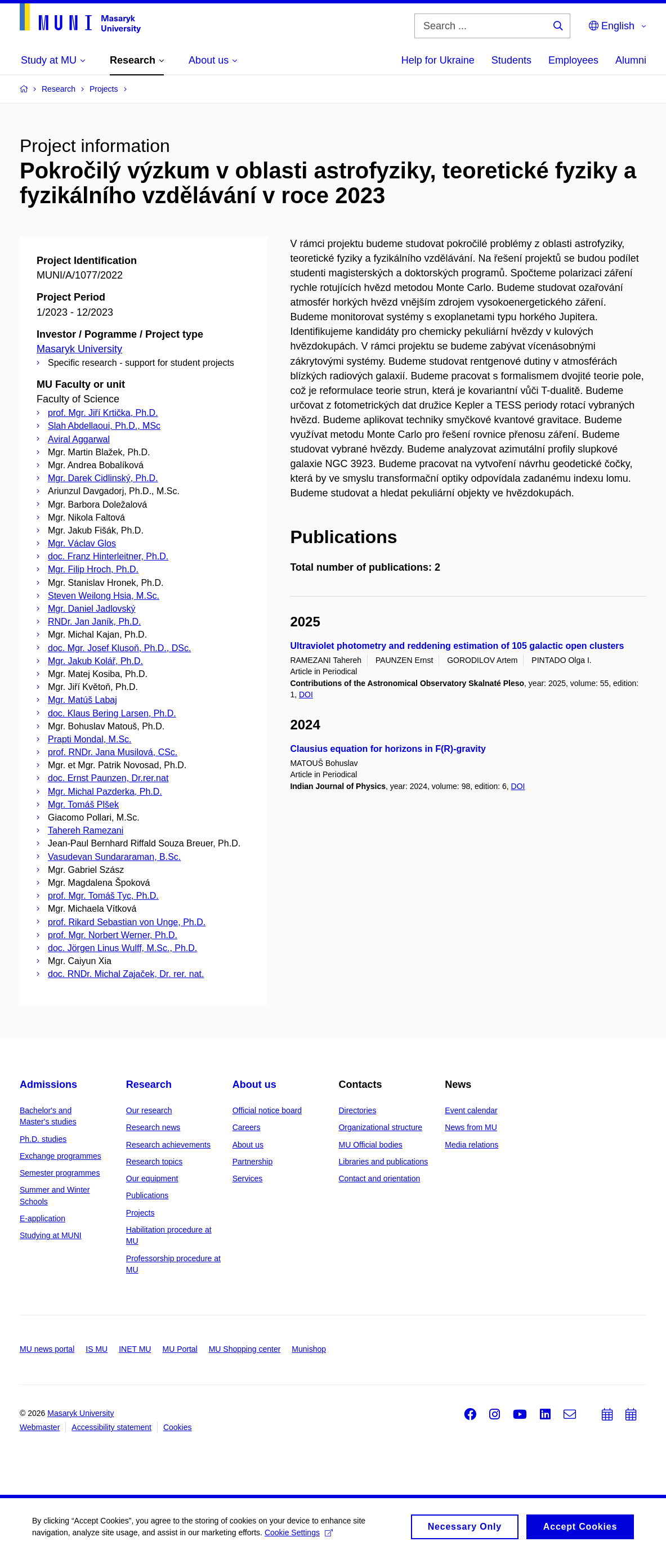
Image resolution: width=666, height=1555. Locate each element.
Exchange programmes (60, 1155)
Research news (153, 1127)
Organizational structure (380, 1127)
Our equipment (152, 1178)
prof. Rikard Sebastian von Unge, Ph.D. (126, 922)
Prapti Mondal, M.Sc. (90, 739)
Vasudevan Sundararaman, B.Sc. (114, 857)
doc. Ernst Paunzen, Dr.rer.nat (108, 778)
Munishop (309, 1349)
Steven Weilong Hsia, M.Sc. (103, 596)
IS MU (97, 1349)
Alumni (630, 60)
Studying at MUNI (51, 1235)
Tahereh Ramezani (85, 830)
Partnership (253, 1161)
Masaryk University (79, 349)
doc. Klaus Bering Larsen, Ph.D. (112, 713)
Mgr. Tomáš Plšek (83, 804)
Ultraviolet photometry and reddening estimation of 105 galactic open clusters (457, 646)
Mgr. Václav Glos (82, 543)
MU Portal (179, 1349)
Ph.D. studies (43, 1139)
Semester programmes (60, 1172)
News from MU (471, 1127)
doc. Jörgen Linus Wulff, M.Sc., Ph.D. (122, 948)
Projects (140, 1212)
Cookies (177, 1427)
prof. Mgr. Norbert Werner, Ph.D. (112, 935)
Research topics (154, 1161)
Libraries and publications (383, 1161)
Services (248, 1178)
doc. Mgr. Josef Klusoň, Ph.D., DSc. (119, 648)
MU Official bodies (370, 1144)
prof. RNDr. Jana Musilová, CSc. (112, 752)
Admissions (48, 1084)
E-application (42, 1218)
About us (254, 1084)
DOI (306, 694)
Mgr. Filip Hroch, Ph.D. (93, 569)
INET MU (135, 1349)
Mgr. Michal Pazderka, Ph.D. (105, 791)
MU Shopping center (245, 1349)
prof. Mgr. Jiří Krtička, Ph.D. (103, 413)
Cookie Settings (306, 1532)
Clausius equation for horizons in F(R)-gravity (388, 749)
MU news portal (47, 1349)
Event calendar (471, 1110)
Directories (357, 1110)
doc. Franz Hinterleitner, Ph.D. (108, 556)
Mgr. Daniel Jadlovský (92, 608)
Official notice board (267, 1110)
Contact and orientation (379, 1178)
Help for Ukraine (438, 60)
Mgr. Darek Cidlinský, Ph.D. (103, 478)
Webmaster (40, 1427)
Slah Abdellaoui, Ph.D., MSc (104, 426)
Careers (247, 1127)
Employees (573, 60)
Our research (149, 1110)
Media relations (471, 1144)
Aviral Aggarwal (79, 439)
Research (149, 1084)
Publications (147, 1195)
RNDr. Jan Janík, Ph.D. (94, 621)
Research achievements (168, 1144)
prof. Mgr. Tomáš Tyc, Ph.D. (103, 895)
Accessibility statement (111, 1427)
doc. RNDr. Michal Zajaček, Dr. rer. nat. (126, 974)
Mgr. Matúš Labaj (82, 700)
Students (511, 60)
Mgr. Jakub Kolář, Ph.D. (95, 661)
